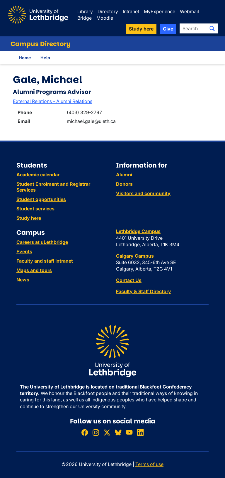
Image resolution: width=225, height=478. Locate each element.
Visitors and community (143, 193)
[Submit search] (212, 28)
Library (85, 11)
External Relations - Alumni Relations (52, 101)
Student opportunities (41, 199)
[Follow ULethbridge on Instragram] (95, 432)
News (22, 280)
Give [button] (168, 29)
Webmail (189, 11)
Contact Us (129, 280)
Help (45, 57)
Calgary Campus (135, 256)
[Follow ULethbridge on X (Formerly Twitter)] (107, 432)
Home (25, 57)
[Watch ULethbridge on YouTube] (129, 432)
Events (24, 251)
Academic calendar (37, 175)
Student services (35, 209)
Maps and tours (34, 270)
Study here (28, 218)
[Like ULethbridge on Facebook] (84, 432)
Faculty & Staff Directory (143, 291)
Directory (108, 11)
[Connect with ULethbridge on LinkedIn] (140, 432)
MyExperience (159, 11)
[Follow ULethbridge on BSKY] (118, 432)
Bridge (84, 18)
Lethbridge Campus (138, 231)
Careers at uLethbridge (42, 242)
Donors (124, 184)
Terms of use (149, 464)
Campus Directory (41, 43)
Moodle (104, 18)
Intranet (131, 11)
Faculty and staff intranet (44, 261)
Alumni (124, 175)
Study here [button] (141, 29)
